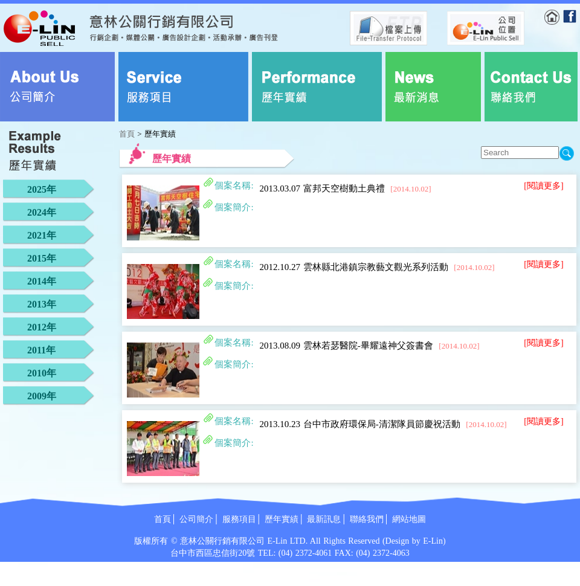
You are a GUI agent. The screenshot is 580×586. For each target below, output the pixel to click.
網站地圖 (409, 519)
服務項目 (239, 519)
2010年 (41, 373)
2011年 (41, 350)
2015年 (41, 258)
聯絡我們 (367, 519)
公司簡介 (196, 519)
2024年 (41, 212)
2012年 (41, 327)
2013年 (41, 304)
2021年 (41, 235)
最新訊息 (324, 519)
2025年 (41, 189)
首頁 (127, 133)
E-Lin (433, 541)
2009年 (41, 396)
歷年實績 (281, 519)
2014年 (41, 281)
